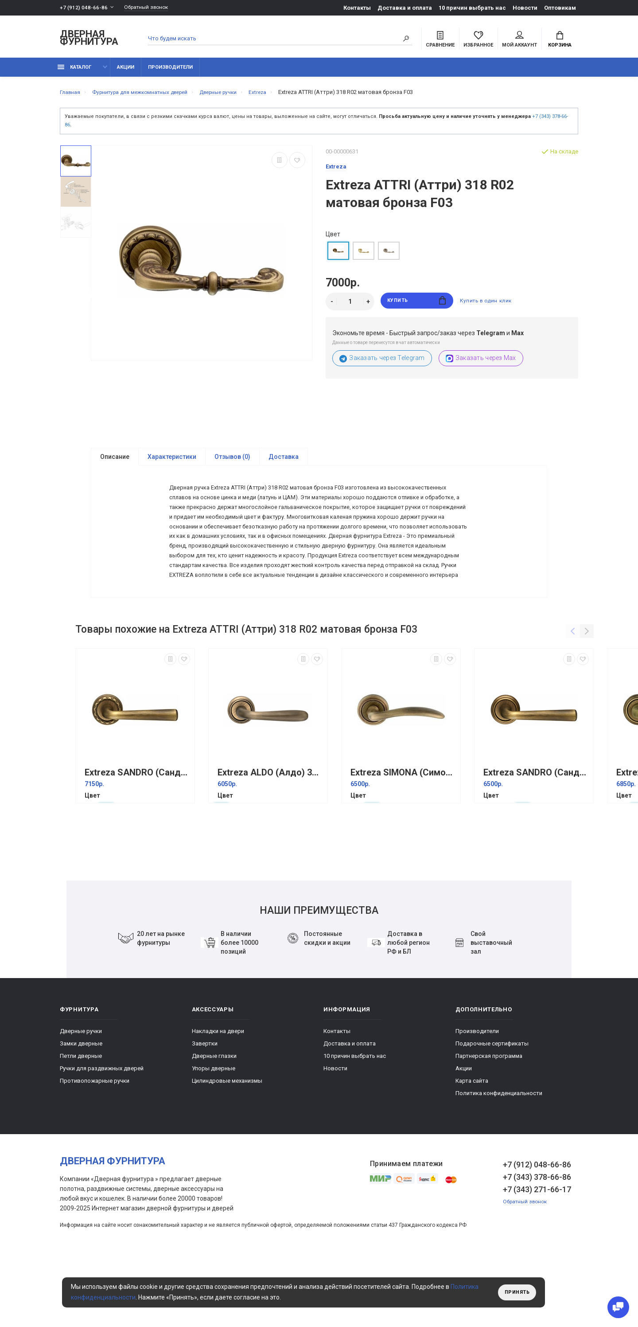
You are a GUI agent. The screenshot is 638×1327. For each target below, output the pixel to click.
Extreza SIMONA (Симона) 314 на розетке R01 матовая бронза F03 (403, 836)
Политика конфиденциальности (498, 1156)
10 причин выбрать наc (472, 7)
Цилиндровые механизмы (227, 1144)
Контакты (357, 7)
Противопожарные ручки (94, 1144)
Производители (170, 72)
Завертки (205, 1107)
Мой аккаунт (519, 40)
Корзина (560, 40)
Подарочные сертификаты (492, 1107)
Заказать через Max (481, 363)
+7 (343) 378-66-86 (537, 1240)
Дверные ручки (81, 1094)
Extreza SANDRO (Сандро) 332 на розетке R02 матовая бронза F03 (137, 836)
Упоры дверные (213, 1131)
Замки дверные (81, 1107)
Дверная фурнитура (89, 39)
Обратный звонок (150, 7)
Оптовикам (560, 7)
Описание (114, 462)
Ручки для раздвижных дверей (102, 1131)
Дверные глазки (214, 1119)
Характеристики (172, 462)
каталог (74, 72)
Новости (525, 7)
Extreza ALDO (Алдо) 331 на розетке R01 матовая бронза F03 (270, 836)
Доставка (283, 462)
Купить (417, 306)
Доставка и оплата (404, 7)
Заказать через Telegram (382, 363)
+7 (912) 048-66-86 (84, 7)
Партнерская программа (488, 1119)
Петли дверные (81, 1119)
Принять (515, 1292)
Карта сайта (471, 1144)
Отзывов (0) (232, 462)
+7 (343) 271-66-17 (537, 1252)
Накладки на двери (218, 1094)
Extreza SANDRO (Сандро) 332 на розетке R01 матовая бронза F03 (536, 836)
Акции (125, 72)
